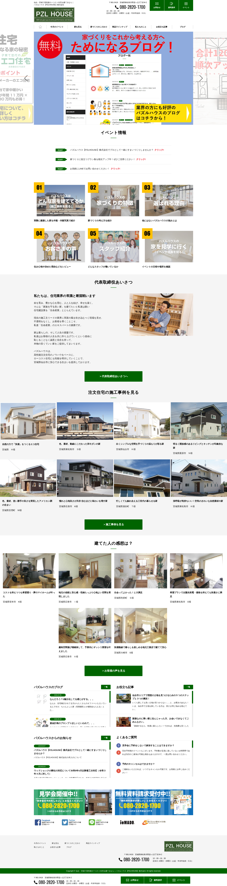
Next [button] (199, 78)
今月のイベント (40, 843)
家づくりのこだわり (72, 843)
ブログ (182, 27)
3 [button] (113, 122)
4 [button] (116, 122)
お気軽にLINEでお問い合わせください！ (95, 168)
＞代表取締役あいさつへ (113, 376)
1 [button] (107, 122)
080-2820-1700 (132, 6)
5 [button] (119, 122)
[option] (113, 78)
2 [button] (110, 122)
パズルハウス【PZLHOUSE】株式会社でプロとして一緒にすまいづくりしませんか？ (117, 150)
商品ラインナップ (93, 843)
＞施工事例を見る (113, 524)
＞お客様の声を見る (113, 670)
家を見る (55, 843)
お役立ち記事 (161, 27)
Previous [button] (27, 78)
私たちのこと (39, 847)
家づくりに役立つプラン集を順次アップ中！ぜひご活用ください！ (108, 159)
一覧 (106, 687)
